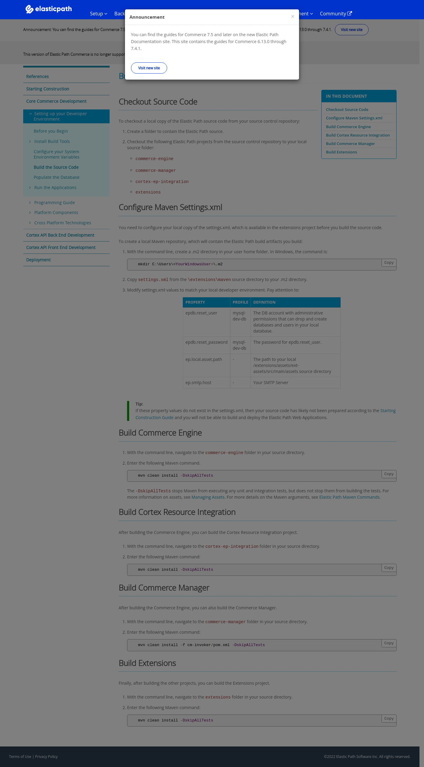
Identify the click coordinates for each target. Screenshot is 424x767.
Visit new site (149, 67)
